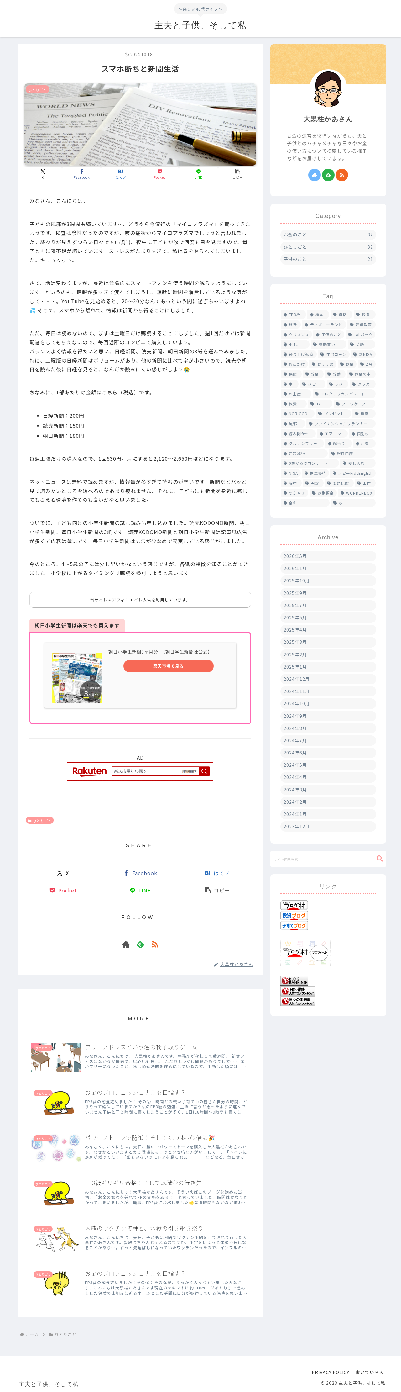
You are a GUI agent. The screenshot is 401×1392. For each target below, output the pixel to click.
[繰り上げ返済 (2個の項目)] (299, 354)
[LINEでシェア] (198, 174)
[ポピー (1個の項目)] (312, 384)
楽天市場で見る (168, 666)
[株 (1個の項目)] (353, 503)
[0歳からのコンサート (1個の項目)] (310, 463)
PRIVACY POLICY (330, 1372)
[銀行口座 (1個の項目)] (352, 453)
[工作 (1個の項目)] (365, 483)
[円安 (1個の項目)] (313, 483)
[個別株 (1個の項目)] (362, 433)
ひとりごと (40, 820)
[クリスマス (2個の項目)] (296, 334)
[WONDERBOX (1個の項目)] (356, 493)
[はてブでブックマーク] (120, 174)
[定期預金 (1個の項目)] (323, 493)
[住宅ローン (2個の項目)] (334, 354)
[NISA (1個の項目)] (291, 473)
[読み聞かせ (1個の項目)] (298, 433)
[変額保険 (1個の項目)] (339, 483)
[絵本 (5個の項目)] (318, 314)
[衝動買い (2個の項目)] (328, 344)
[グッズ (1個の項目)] (362, 384)
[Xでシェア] (42, 174)
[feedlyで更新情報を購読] (140, 944)
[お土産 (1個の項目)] (296, 393)
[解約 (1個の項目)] (291, 483)
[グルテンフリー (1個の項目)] (302, 443)
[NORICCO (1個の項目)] (298, 413)
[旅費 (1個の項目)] (294, 404)
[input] (328, 859)
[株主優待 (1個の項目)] (315, 473)
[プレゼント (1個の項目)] (333, 413)
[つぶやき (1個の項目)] (294, 493)
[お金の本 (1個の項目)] (361, 374)
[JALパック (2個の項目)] (360, 334)
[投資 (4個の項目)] (365, 314)
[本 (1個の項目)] (290, 384)
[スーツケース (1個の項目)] (354, 404)
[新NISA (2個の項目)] (363, 354)
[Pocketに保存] (159, 174)
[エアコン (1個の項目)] (332, 433)
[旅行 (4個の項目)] (291, 324)
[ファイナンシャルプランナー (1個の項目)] (341, 423)
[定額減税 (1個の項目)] (304, 453)
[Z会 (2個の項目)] (367, 364)
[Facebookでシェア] (81, 174)
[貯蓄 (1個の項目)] (335, 374)
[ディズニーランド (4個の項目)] (324, 324)
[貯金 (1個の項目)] (313, 374)
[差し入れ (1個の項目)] (358, 463)
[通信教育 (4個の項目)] (361, 324)
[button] (237, 174)
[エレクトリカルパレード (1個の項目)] (344, 393)
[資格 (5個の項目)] (341, 314)
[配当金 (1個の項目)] (338, 443)
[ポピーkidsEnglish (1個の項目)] (353, 473)
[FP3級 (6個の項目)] (293, 314)
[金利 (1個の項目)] (305, 503)
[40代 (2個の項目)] (295, 344)
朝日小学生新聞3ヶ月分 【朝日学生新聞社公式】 (160, 651)
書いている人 (370, 1372)
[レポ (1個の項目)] (337, 384)
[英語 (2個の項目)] (361, 344)
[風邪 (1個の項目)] (293, 423)
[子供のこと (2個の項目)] (328, 334)
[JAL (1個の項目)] (320, 404)
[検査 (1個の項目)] (364, 413)
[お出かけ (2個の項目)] (294, 364)
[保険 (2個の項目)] (291, 374)
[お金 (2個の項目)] (347, 364)
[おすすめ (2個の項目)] (322, 364)
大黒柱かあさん (328, 119)
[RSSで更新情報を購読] (154, 944)
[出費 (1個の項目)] (364, 443)
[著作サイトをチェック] (126, 944)
